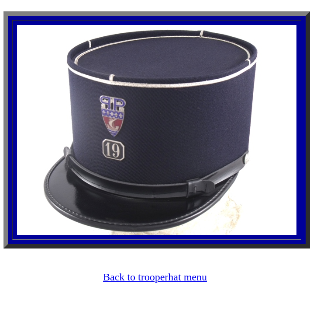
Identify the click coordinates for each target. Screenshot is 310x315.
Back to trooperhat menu (155, 277)
